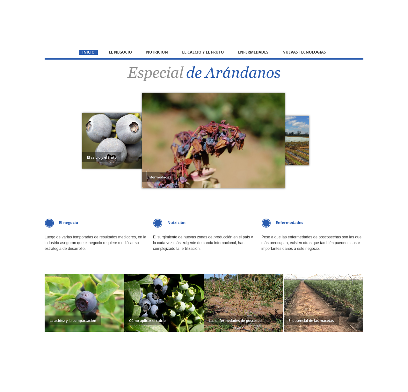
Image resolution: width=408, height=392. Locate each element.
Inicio (88, 52)
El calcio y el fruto (203, 52)
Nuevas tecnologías (304, 52)
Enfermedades (253, 52)
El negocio (120, 52)
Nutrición (157, 52)
